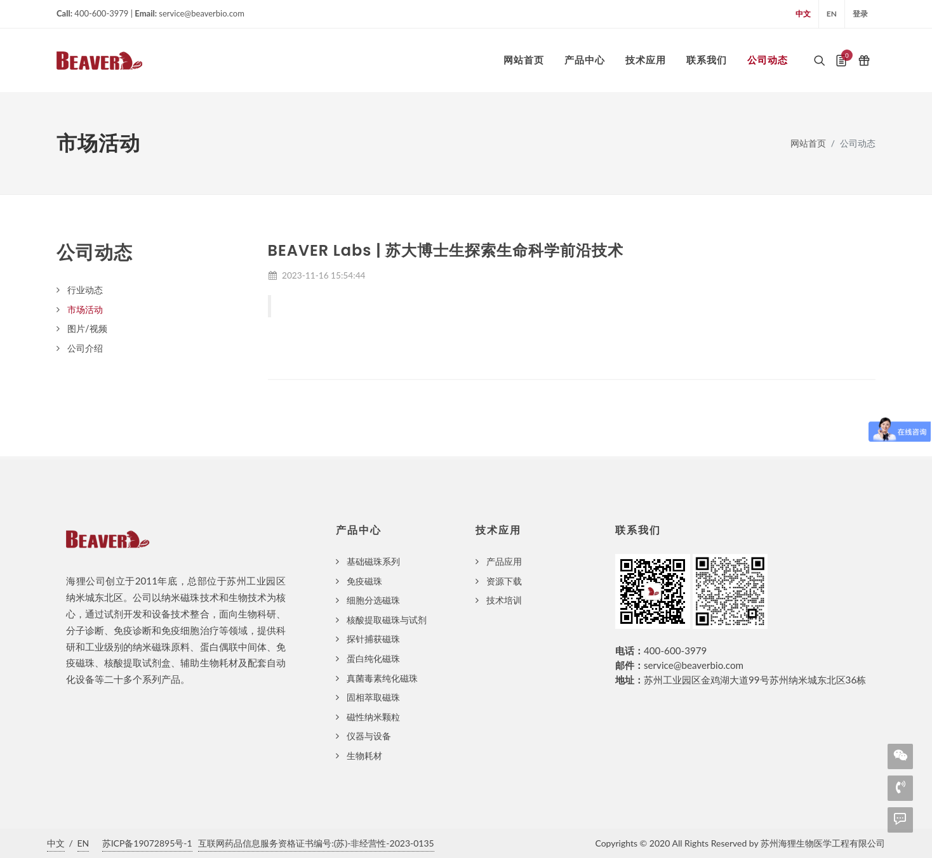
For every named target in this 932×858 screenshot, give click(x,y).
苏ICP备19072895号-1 (147, 843)
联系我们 (638, 530)
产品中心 (359, 530)
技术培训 (504, 600)
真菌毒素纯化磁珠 (382, 678)
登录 (860, 13)
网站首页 (808, 143)
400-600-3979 (675, 650)
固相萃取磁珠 (373, 697)
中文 (803, 13)
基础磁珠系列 (373, 561)
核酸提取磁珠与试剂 (387, 619)
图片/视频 (87, 328)
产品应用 (504, 561)
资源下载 (504, 581)
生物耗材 (364, 755)
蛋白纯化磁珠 (373, 658)
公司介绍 (85, 348)
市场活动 (85, 309)
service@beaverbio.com (693, 665)
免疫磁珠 (364, 581)
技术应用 (498, 530)
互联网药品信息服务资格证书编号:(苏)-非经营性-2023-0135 (316, 843)
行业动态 (85, 289)
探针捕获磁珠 (373, 638)
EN (832, 13)
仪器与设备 (369, 735)
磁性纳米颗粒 (373, 716)
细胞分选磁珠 (373, 600)
